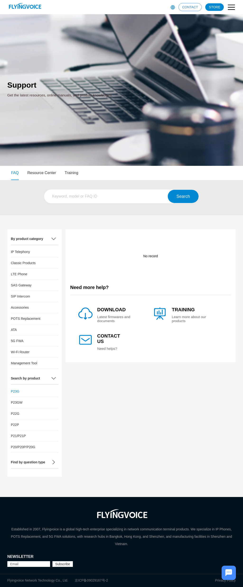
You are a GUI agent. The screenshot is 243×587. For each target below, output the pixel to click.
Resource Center (41, 173)
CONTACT (190, 7)
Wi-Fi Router (20, 352)
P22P (15, 425)
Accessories (20, 307)
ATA (14, 330)
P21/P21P (18, 436)
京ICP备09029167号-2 (91, 580)
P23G (15, 391)
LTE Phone (19, 274)
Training (71, 173)
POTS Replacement (26, 319)
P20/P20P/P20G (23, 447)
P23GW (17, 402)
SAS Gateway (21, 285)
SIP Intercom (20, 296)
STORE (214, 7)
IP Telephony (20, 252)
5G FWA (17, 341)
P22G (15, 413)
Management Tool (24, 363)
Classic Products (23, 263)
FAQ (15, 173)
